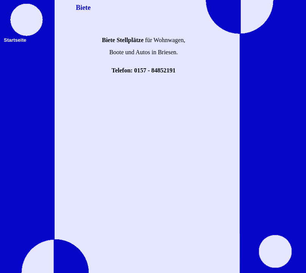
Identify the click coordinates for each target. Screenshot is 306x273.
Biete (83, 7)
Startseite (15, 40)
